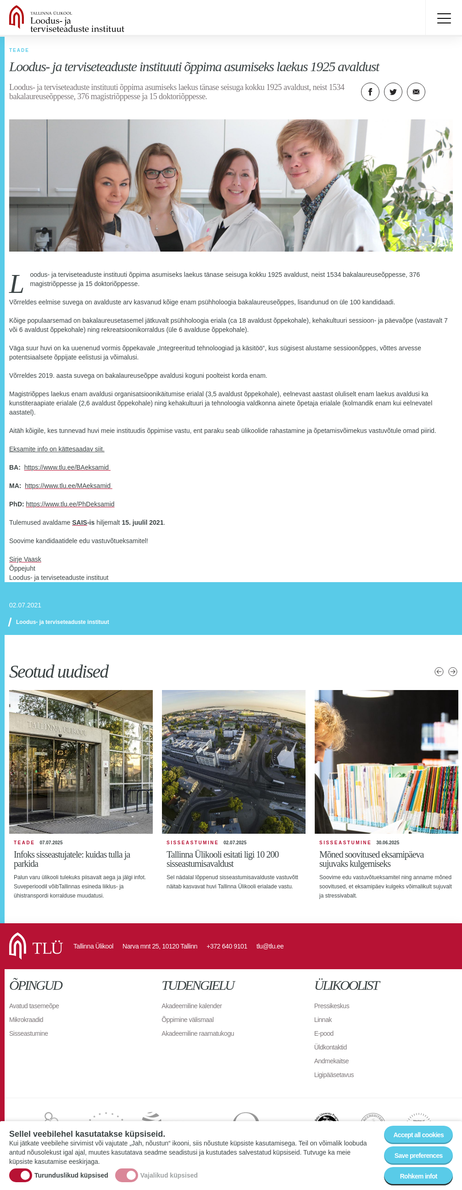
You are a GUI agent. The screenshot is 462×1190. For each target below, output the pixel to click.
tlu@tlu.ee (270, 946)
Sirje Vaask (25, 559)
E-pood (324, 1033)
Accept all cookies (418, 1135)
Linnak (323, 1019)
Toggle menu (443, 18)
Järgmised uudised (452, 671)
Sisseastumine (28, 1033)
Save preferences (419, 1155)
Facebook (370, 92)
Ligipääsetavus (334, 1074)
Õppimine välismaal (187, 1019)
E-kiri (416, 92)
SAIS (79, 522)
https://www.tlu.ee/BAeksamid (67, 467)
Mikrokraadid (26, 1019)
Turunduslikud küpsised (71, 1175)
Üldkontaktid (330, 1047)
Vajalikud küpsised (169, 1175)
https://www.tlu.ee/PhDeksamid (70, 504)
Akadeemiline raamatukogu (197, 1033)
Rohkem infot (418, 1176)
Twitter (393, 92)
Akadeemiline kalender (191, 1006)
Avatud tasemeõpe (34, 1006)
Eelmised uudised (439, 671)
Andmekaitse (331, 1061)
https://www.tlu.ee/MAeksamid (68, 485)
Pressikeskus (331, 1006)
